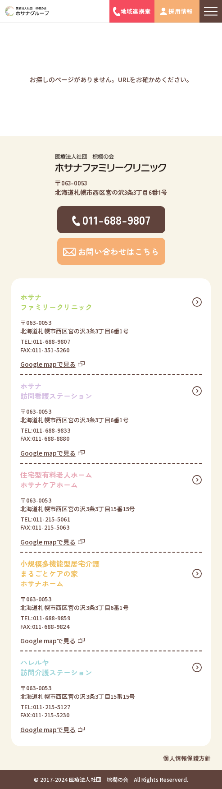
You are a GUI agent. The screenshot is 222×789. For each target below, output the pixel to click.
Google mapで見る (48, 364)
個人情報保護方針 (187, 758)
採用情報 (180, 11)
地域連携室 (135, 11)
